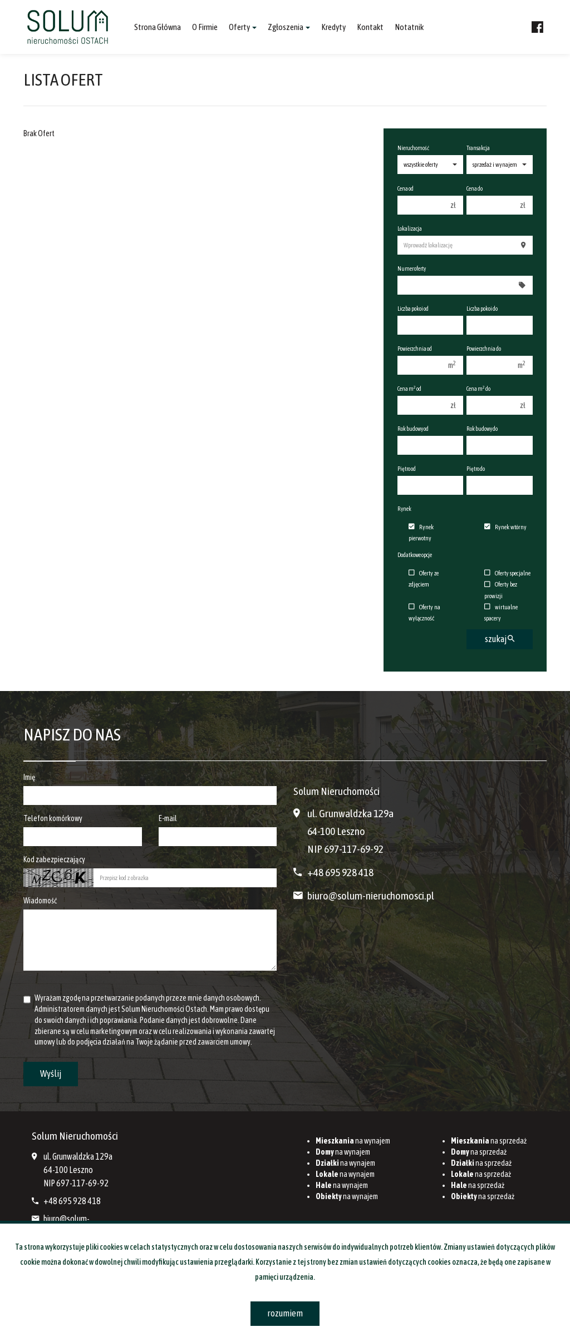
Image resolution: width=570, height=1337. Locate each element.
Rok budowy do (482, 428)
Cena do (474, 188)
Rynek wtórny (505, 527)
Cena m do (478, 388)
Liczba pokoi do (482, 308)
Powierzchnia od (414, 348)
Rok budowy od (413, 428)
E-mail (168, 818)
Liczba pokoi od (413, 308)
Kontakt (370, 27)
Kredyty (333, 27)
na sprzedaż (489, 1140)
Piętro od (406, 468)
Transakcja (478, 148)
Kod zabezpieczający (54, 859)
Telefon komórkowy (52, 818)
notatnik (409, 27)
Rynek (404, 508)
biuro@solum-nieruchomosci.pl (370, 895)
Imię (29, 777)
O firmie (205, 27)
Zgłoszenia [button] (289, 27)
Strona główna (157, 27)
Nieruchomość (413, 148)
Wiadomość (40, 900)
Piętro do (475, 468)
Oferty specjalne (507, 573)
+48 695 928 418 (340, 872)
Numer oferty (411, 268)
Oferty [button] (243, 27)
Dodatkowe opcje (414, 554)
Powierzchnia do (483, 348)
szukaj (499, 638)
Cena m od (409, 388)
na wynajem (353, 1140)
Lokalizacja (409, 228)
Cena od (405, 188)
